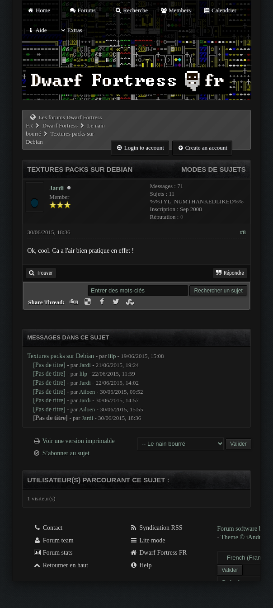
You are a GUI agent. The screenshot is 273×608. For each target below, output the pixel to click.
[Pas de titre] (49, 365)
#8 (243, 232)
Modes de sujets (213, 169)
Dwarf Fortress (60, 125)
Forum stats (52, 552)
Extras (70, 30)
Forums (82, 10)
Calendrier (219, 10)
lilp (112, 356)
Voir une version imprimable (78, 441)
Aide (37, 30)
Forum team (53, 540)
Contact (47, 527)
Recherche (131, 10)
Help (141, 565)
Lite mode (147, 540)
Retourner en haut (60, 565)
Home (38, 10)
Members (175, 10)
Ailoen (87, 391)
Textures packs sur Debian (60, 356)
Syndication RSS (156, 527)
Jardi (56, 188)
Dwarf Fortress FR (158, 552)
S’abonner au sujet (65, 453)
